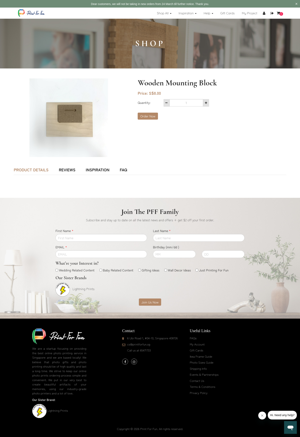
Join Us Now (150, 302)
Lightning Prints (57, 410)
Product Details (31, 170)
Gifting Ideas (150, 270)
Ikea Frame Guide (201, 356)
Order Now (147, 116)
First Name (64, 230)
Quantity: (144, 102)
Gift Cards (196, 350)
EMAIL (61, 247)
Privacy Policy (199, 393)
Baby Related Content (118, 270)
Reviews (67, 170)
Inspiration (97, 170)
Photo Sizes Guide (201, 362)
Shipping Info (198, 368)
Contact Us (197, 380)
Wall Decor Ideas (179, 270)
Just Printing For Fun (214, 270)
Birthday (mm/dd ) (166, 247)
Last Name (162, 230)
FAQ (123, 170)
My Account (197, 344)
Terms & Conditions (202, 386)
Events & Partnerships (204, 374)
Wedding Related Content (76, 270)
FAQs (193, 338)
